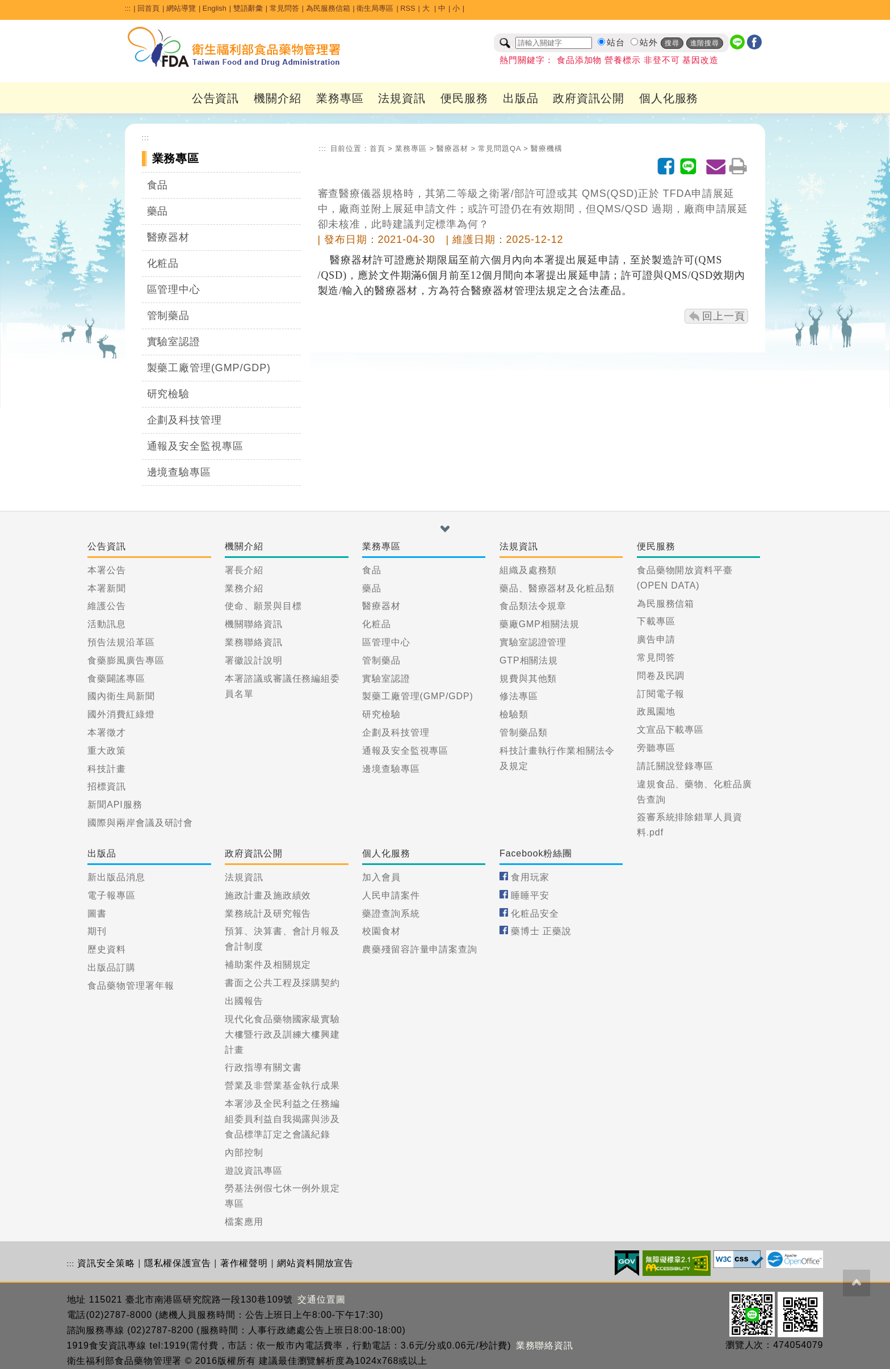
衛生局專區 (374, 8)
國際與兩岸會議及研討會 (140, 823)
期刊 (97, 931)
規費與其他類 (528, 678)
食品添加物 (579, 60)
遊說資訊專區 (253, 1170)
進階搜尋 (705, 43)
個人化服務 (669, 98)
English (214, 8)
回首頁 (148, 8)
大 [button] (427, 8)
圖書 (97, 913)
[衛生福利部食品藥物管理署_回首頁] (234, 47)
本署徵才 (106, 732)
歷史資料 (106, 949)
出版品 (521, 98)
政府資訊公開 (588, 98)
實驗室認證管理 (532, 642)
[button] (445, 529)
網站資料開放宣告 (315, 1263)
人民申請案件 (390, 895)
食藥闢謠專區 (116, 678)
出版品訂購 (111, 967)
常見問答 (284, 8)
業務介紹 (244, 588)
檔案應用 (244, 1222)
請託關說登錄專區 (675, 766)
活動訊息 (106, 624)
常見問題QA (499, 148)
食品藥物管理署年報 (130, 985)
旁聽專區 (656, 748)
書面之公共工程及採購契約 (282, 983)
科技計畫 (106, 769)
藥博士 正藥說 (541, 931)
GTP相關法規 (528, 660)
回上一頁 (723, 316)
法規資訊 (402, 98)
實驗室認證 (174, 341)
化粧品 (163, 263)
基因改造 (700, 60)
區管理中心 (174, 289)
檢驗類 (513, 714)
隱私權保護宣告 (177, 1263)
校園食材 (381, 931)
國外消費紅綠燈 (120, 714)
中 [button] (442, 8)
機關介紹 (277, 98)
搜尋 (672, 43)
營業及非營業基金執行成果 (282, 1085)
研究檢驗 (168, 394)
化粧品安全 (535, 913)
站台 (616, 42)
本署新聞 (106, 588)
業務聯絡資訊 (253, 642)
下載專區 (656, 621)
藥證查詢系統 (390, 913)
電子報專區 (111, 895)
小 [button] (456, 8)
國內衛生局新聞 (120, 696)
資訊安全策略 (106, 1263)
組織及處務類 (528, 570)
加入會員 (381, 877)
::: (128, 8)
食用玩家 (530, 877)
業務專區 (340, 98)
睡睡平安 (530, 895)
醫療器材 (168, 237)
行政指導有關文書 (263, 1067)
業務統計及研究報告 (268, 913)
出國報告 (244, 1001)
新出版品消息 (116, 877)
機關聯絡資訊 (253, 624)
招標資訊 (106, 786)
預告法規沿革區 (120, 642)
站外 (649, 42)
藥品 (158, 211)
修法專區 (518, 696)
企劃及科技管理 (184, 420)
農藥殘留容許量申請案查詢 (419, 949)
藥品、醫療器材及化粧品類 (557, 588)
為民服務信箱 (328, 8)
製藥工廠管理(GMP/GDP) (209, 367)
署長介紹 (244, 570)
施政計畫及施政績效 (268, 895)
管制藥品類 (523, 732)
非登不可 (662, 60)
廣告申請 (656, 639)
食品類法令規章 (532, 606)
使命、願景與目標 (263, 606)
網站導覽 (181, 8)
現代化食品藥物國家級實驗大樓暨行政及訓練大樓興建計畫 (282, 1034)
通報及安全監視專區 (195, 446)
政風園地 (656, 711)
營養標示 (622, 60)
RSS (407, 8)
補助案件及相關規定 (268, 964)
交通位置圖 (321, 1299)
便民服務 (464, 98)
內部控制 (244, 1152)
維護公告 (106, 606)
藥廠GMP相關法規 (539, 624)
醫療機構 (546, 148)
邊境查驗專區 (179, 472)
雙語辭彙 (248, 8)
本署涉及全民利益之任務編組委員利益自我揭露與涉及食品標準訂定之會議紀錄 (282, 1119)
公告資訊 (216, 98)
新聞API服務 (114, 804)
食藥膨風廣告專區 (125, 660)
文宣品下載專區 (670, 729)
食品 (158, 185)
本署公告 (106, 570)
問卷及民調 (661, 676)
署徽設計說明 (253, 660)
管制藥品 (168, 315)
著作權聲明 (244, 1263)
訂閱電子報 (661, 694)
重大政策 (106, 750)
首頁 (377, 148)
